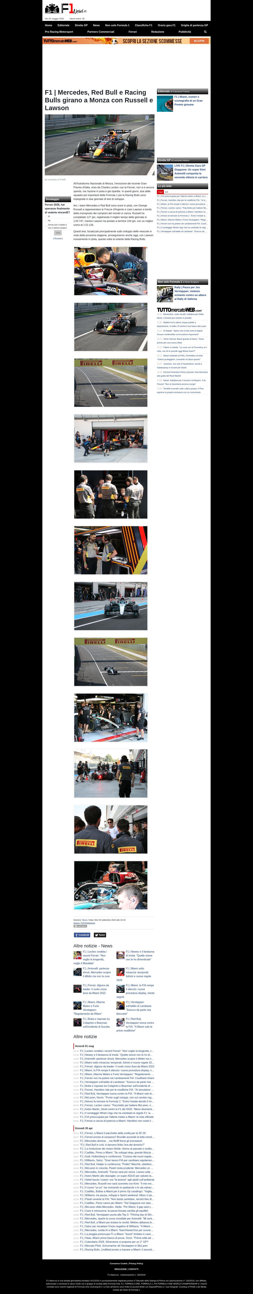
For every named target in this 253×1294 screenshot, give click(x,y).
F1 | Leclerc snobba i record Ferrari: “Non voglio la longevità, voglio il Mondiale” (125, 1051)
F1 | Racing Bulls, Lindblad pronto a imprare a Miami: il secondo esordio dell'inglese (128, 1249)
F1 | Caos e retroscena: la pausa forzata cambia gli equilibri (114, 1210)
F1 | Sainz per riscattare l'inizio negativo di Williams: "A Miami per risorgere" (123, 1226)
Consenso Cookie (118, 1263)
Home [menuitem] (48, 25)
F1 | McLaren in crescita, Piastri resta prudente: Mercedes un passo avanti (122, 1168)
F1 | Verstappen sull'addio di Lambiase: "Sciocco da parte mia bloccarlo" (121, 1082)
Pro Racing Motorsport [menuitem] (59, 31)
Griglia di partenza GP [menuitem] (194, 25)
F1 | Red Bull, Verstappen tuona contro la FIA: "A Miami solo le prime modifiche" (126, 1093)
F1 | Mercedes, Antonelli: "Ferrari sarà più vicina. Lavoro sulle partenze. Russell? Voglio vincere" (135, 1172)
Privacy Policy (136, 1263)
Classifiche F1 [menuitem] (143, 25)
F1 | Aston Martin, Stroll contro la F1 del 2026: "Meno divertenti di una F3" (122, 1109)
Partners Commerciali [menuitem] (101, 31)
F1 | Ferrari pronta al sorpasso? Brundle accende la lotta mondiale (118, 1137)
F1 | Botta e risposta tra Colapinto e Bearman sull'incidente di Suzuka (96, 1023)
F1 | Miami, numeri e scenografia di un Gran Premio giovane (188, 100)
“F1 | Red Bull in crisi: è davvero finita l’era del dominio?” (112, 1144)
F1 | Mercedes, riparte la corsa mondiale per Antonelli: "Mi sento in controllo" (124, 1218)
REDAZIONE (121, 1269)
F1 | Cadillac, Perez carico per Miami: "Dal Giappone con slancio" (117, 1203)
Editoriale (164, 91)
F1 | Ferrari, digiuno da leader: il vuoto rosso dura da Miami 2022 (96, 989)
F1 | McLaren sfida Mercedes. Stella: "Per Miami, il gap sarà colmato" (120, 1207)
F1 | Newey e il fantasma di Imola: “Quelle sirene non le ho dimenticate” (140, 955)
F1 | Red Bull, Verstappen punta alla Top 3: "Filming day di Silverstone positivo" (125, 1214)
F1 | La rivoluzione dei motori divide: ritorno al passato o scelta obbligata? (122, 1148)
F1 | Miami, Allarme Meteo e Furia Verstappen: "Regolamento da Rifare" (121, 1074)
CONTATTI (133, 1269)
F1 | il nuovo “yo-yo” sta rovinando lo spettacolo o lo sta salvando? (118, 1187)
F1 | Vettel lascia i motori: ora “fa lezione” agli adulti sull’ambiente (117, 1179)
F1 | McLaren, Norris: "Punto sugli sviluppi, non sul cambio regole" (118, 1097)
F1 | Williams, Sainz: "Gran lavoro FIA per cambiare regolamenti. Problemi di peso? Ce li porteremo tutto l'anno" (144, 1160)
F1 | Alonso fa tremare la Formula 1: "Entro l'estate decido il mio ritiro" (120, 1101)
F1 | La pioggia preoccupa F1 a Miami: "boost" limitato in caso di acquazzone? (125, 1234)
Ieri (166, 192)
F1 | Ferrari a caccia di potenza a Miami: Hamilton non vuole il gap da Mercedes (126, 1120)
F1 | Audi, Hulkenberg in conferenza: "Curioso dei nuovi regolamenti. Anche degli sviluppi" (131, 1156)
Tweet (100, 935)
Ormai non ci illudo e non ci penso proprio (57, 226)
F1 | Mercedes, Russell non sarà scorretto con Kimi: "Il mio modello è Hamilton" (125, 1183)
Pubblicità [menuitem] (185, 31)
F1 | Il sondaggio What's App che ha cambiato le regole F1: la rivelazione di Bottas (127, 1113)
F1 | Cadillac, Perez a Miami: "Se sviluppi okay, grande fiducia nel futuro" (121, 1152)
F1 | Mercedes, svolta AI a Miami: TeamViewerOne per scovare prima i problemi (125, 1230)
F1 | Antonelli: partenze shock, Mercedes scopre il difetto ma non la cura (97, 972)
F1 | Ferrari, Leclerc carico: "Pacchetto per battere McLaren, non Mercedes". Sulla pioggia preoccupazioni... (142, 1105)
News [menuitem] (96, 25)
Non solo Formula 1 (170, 281)
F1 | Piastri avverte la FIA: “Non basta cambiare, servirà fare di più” (118, 1199)
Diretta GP (164, 160)
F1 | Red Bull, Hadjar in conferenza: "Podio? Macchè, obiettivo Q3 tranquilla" (124, 1164)
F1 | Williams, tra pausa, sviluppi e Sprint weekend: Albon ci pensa (118, 1195)
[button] (58, 232)
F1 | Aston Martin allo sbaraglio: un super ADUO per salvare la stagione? (121, 1175)
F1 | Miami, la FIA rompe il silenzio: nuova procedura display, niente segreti (123, 1070)
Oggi (160, 192)
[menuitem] (205, 32)
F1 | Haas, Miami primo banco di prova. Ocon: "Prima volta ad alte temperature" (125, 1238)
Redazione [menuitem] (157, 31)
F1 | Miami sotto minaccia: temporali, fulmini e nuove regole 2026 (117, 1062)
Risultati (58, 238)
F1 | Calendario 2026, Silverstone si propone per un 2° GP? (114, 1241)
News (84, 920)
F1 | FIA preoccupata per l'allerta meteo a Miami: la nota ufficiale (117, 1117)
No (49, 220)
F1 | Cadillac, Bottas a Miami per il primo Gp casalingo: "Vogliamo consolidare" (125, 1191)
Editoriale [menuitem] (63, 25)
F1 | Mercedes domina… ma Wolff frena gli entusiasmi (111, 1141)
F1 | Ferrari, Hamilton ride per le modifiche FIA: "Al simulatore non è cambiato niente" (129, 1089)
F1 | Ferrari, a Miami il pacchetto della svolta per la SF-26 (113, 1133)
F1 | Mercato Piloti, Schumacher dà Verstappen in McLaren (114, 1245)
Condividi (82, 935)
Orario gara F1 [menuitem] (167, 25)
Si (49, 216)
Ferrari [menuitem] (133, 31)
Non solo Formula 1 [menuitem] (117, 25)
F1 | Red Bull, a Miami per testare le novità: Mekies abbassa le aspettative (122, 1222)
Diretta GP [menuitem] (81, 25)
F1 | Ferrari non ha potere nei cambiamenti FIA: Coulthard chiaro (117, 1078)
